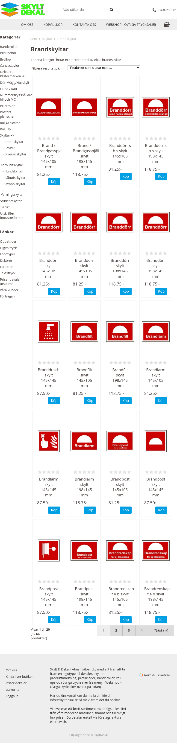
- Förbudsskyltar (11, 162)
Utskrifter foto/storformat (12, 215)
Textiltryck (7, 273)
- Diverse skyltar (13, 154)
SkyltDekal (101, 735)
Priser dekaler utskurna (10, 281)
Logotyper (7, 254)
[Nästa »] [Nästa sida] (160, 630)
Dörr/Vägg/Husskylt (14, 82)
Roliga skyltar (10, 123)
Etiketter (6, 267)
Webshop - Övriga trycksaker (131, 24)
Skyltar (47, 39)
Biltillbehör (8, 53)
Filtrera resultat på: (46, 68)
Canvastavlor (9, 65)
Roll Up (5, 129)
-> (7, 135)
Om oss (27, 24)
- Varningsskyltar (12, 192)
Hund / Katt (8, 89)
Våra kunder (9, 290)
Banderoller (9, 46)
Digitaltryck (8, 248)
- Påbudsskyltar (13, 177)
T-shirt (5, 207)
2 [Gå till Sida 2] (116, 630)
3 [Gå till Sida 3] (129, 630)
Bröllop (5, 59)
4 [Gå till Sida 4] (142, 630)
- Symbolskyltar (12, 184)
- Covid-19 (9, 148)
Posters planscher (7, 114)
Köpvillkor (52, 24)
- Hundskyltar (11, 171)
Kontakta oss (84, 24)
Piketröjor (7, 106)
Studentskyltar (11, 201)
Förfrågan (7, 296)
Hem (33, 39)
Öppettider (8, 241)
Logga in (12, 696)
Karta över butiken (20, 676)
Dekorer (6, 260)
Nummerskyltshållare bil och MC (16, 97)
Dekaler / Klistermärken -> (12, 74)
